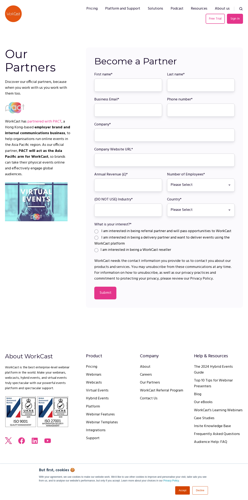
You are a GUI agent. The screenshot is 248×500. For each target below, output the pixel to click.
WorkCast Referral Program (161, 391)
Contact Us (148, 398)
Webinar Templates (102, 422)
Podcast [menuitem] (177, 9)
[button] (241, 9)
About (145, 367)
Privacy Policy (171, 480)
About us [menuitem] (222, 9)
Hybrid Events (97, 398)
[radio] (164, 232)
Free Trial (215, 18)
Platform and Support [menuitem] (122, 9)
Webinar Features (100, 414)
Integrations (96, 430)
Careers (146, 375)
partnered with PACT (44, 122)
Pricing (91, 367)
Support (92, 438)
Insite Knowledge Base (212, 426)
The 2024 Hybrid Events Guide (213, 370)
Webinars (93, 375)
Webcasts (94, 383)
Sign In (235, 18)
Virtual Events (97, 391)
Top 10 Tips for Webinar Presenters (213, 383)
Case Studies (204, 418)
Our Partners (150, 383)
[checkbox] (164, 241)
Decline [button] (200, 490)
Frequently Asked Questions (217, 434)
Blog (197, 394)
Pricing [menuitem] (92, 9)
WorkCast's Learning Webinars (218, 410)
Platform (93, 407)
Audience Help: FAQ (210, 442)
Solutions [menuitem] (155, 9)
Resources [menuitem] (199, 9)
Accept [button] (182, 490)
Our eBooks (203, 402)
